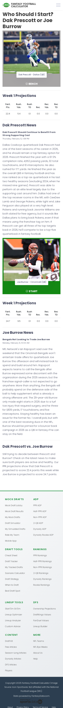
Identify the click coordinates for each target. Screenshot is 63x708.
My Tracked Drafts (14, 567)
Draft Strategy (12, 579)
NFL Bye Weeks (40, 646)
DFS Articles (11, 664)
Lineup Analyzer (13, 620)
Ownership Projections (44, 608)
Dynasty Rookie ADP (43, 534)
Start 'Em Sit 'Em (12, 608)
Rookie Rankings (41, 584)
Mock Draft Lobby (14, 505)
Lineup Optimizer (13, 614)
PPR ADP (37, 505)
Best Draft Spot (12, 590)
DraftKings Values (42, 614)
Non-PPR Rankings (42, 567)
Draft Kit (9, 641)
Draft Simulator (12, 523)
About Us (38, 652)
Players (8, 670)
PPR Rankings (40, 555)
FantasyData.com (41, 696)
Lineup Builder (40, 626)
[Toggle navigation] (58, 5)
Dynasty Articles (13, 658)
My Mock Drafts (12, 517)
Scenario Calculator (15, 573)
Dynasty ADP (39, 529)
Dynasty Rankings (42, 579)
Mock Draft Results (14, 511)
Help (35, 658)
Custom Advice (12, 626)
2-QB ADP (38, 523)
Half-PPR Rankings (42, 561)
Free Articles (11, 646)
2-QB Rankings (40, 573)
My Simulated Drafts (15, 529)
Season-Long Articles (15, 652)
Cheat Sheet (11, 555)
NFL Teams (38, 641)
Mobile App (11, 540)
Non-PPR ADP (40, 517)
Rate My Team (12, 534)
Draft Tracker (11, 561)
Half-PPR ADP (39, 511)
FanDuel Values (41, 620)
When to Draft (12, 584)
